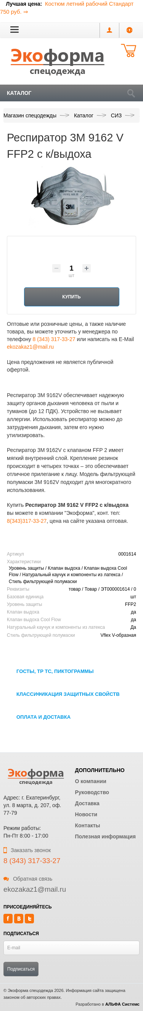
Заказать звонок (27, 850)
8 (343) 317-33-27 (53, 339)
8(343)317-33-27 (27, 521)
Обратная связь (27, 879)
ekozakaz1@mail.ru (30, 347)
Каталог (19, 93)
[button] (14, 29)
